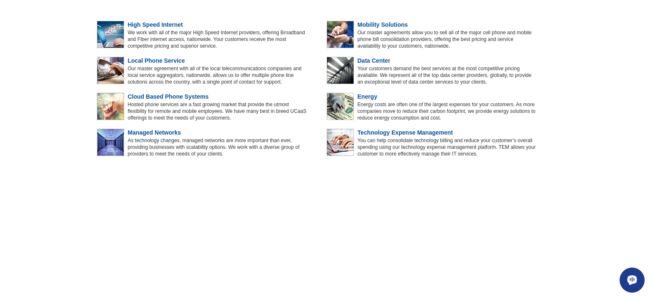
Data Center (374, 60)
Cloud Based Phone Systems (168, 96)
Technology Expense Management (405, 132)
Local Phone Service (156, 60)
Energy (367, 96)
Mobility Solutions (383, 24)
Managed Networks (154, 132)
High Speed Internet (155, 24)
